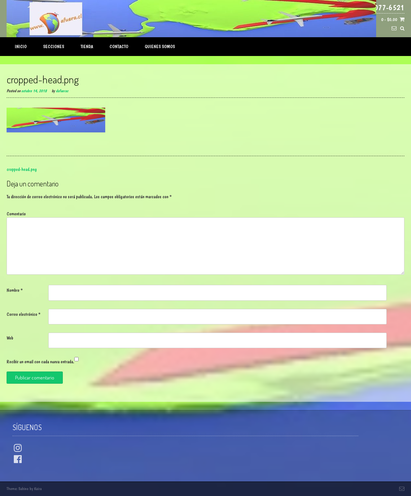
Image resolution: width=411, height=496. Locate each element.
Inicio (21, 46)
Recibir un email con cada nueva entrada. (40, 361)
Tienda (87, 46)
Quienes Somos (160, 46)
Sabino (23, 488)
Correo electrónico (23, 314)
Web (10, 338)
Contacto (118, 46)
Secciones (53, 46)
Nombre (15, 290)
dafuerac (62, 90)
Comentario (16, 213)
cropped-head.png (22, 169)
